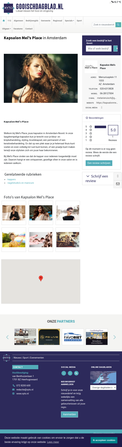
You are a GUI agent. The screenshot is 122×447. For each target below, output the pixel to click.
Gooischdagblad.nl (39, 6)
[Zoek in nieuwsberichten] (104, 24)
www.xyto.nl (22, 393)
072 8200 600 (23, 385)
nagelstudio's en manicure (20, 183)
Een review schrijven (99, 163)
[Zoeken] (118, 24)
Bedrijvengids (32, 20)
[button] (41, 279)
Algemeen (18, 20)
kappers (11, 179)
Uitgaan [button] (5, 29)
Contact (29, 29)
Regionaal (57, 20)
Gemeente (45, 20)
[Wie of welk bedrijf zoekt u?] (98, 49)
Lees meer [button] (53, 442)
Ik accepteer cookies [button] (104, 440)
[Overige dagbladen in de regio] (103, 387)
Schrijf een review (96, 178)
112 (9, 20)
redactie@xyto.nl (24, 389)
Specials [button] (69, 20)
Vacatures (18, 29)
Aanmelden (69, 414)
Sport (79, 20)
